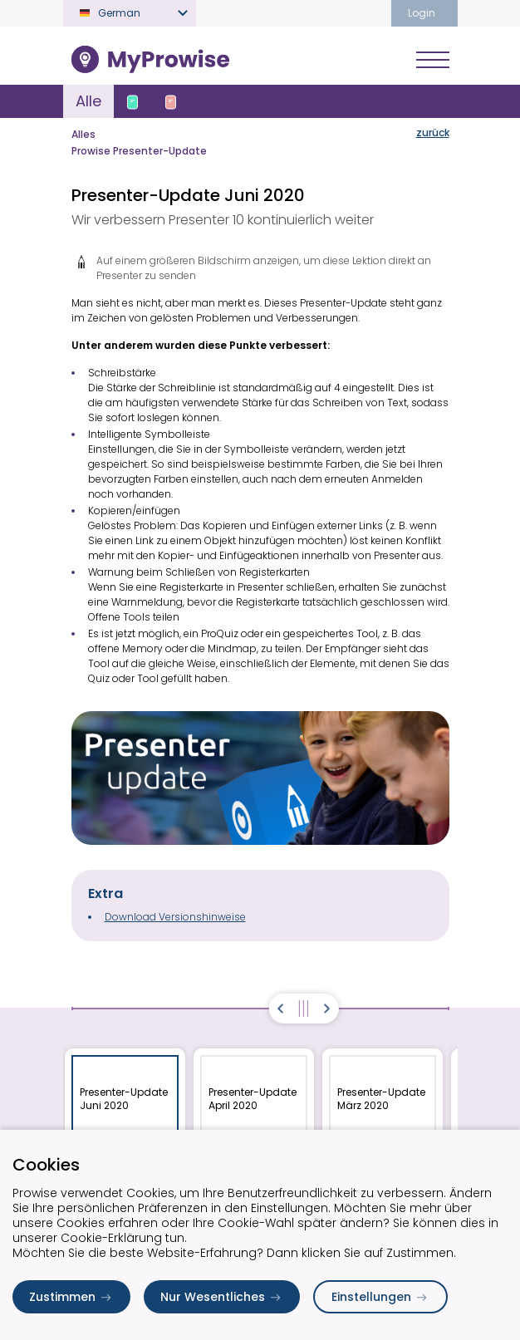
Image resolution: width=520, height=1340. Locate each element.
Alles (83, 134)
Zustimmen (71, 1296)
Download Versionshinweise (175, 917)
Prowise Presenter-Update (139, 151)
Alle (88, 101)
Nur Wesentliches (221, 1296)
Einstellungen (380, 1296)
